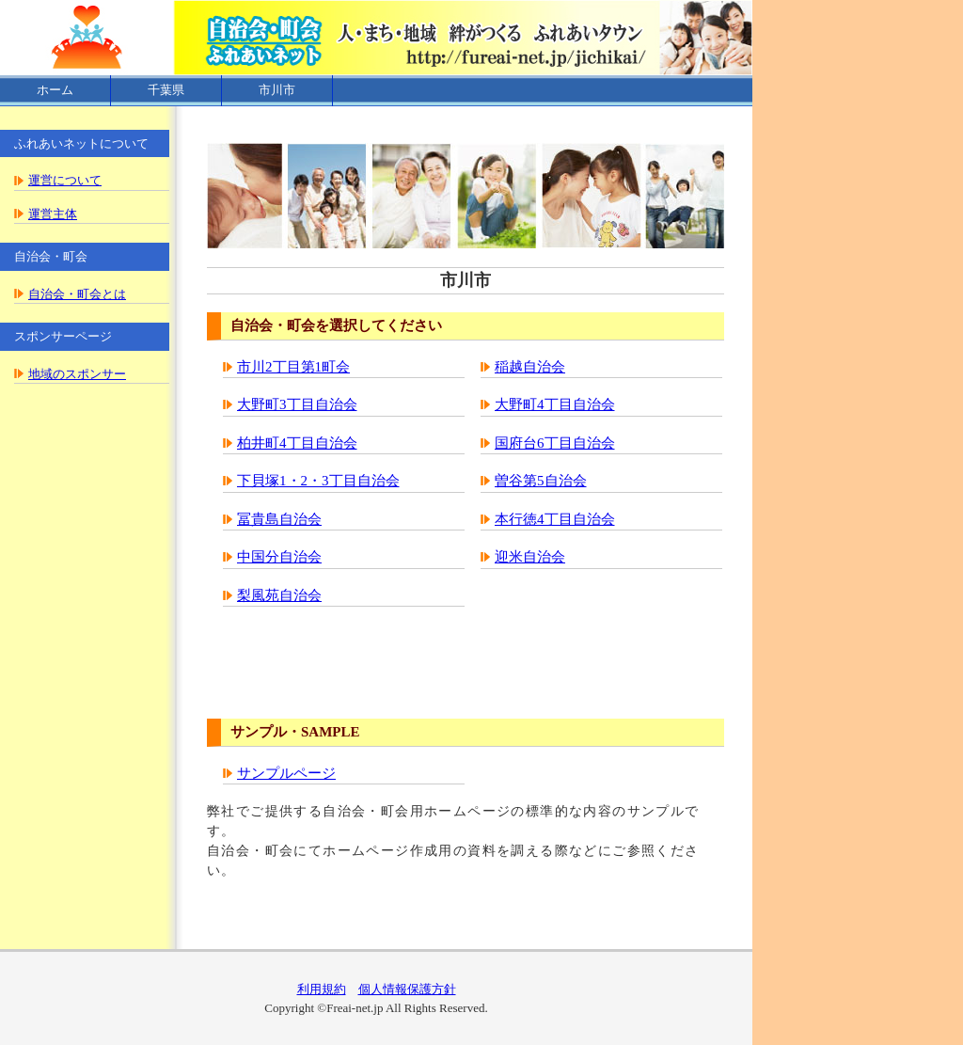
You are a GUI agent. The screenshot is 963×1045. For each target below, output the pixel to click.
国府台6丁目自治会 (555, 443)
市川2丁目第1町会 (293, 366)
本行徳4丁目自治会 (555, 519)
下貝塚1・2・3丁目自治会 (318, 480)
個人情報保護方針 (407, 989)
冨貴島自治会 (279, 519)
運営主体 (52, 214)
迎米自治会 (530, 556)
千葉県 (166, 90)
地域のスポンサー (77, 374)
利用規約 (321, 989)
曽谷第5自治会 (541, 480)
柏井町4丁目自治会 (297, 443)
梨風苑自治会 (279, 595)
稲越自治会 (530, 366)
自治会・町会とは (77, 294)
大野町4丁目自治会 (555, 404)
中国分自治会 (279, 556)
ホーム (55, 90)
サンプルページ (286, 773)
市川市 (277, 90)
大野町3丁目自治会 (297, 404)
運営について (65, 180)
